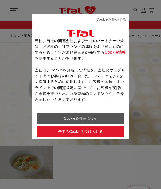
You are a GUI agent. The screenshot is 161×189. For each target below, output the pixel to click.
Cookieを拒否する (111, 19)
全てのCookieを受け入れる (80, 131)
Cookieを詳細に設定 (80, 118)
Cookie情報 (115, 52)
